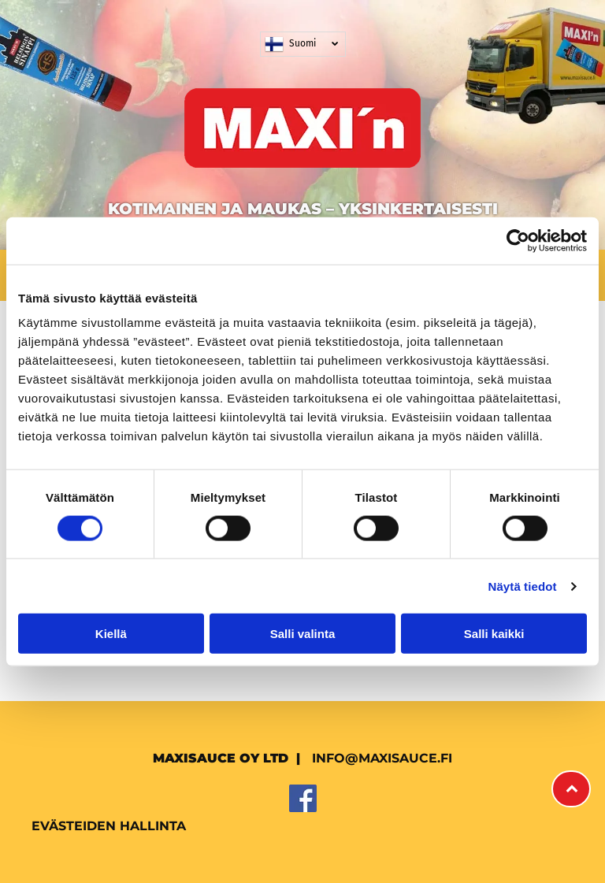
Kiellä (111, 633)
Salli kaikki (494, 633)
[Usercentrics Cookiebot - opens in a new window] (518, 240)
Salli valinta (303, 633)
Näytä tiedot (522, 586)
